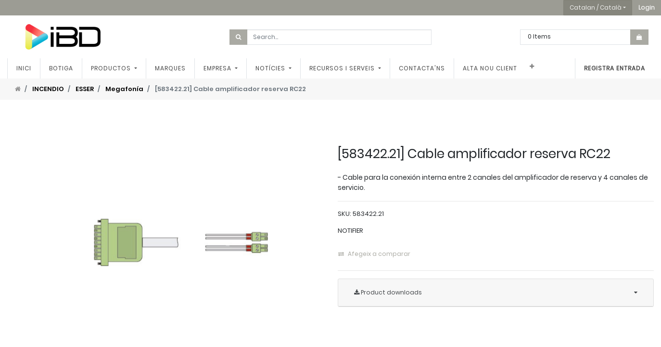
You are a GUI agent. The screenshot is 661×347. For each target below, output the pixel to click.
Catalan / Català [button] (596, 7)
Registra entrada (614, 68)
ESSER (85, 88)
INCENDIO (48, 88)
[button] (646, 7)
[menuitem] (24, 68)
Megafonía (124, 88)
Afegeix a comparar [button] (374, 254)
